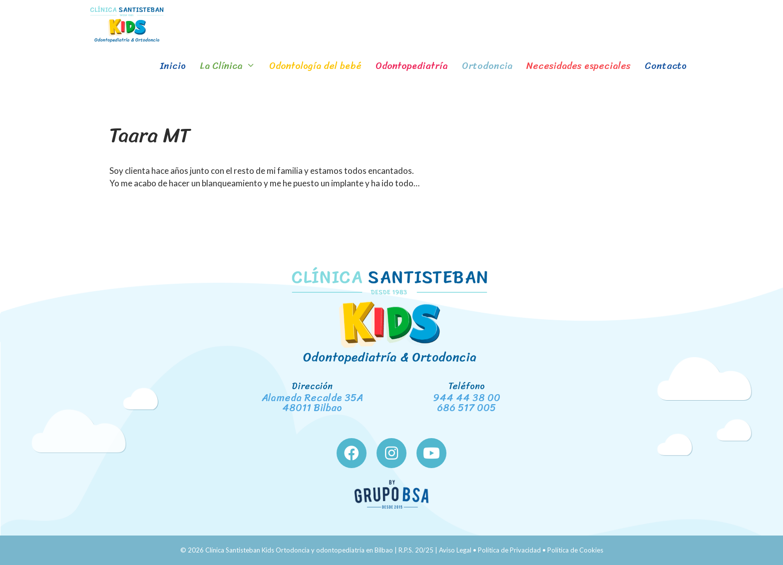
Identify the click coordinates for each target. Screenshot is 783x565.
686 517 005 (466, 408)
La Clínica (231, 65)
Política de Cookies (575, 550)
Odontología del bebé (315, 65)
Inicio (173, 65)
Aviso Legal (455, 550)
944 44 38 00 (466, 398)
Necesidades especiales (578, 65)
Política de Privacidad (509, 550)
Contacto (666, 65)
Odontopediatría (412, 65)
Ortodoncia (487, 65)
